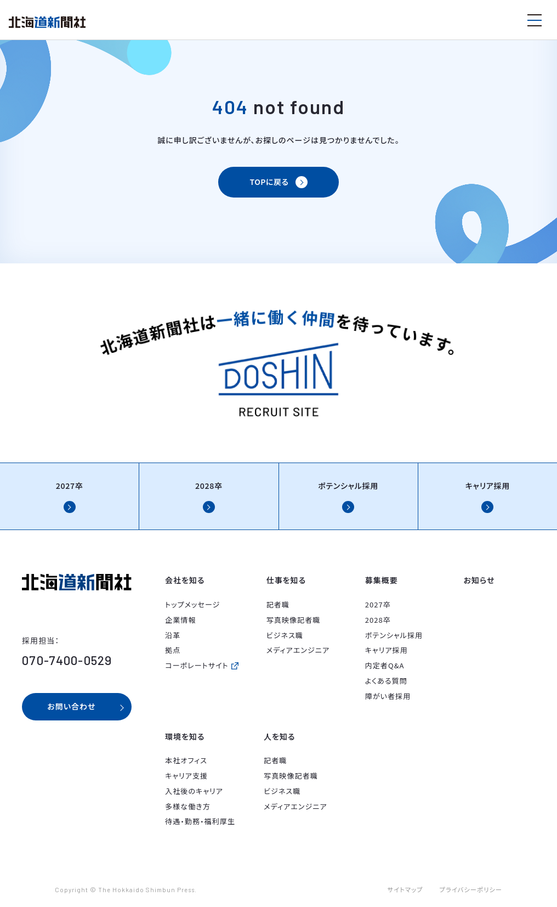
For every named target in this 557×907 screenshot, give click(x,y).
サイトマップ (405, 889)
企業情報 (180, 620)
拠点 (172, 650)
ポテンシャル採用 (394, 635)
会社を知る (184, 579)
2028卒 (378, 620)
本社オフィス (186, 760)
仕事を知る (286, 579)
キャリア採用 (386, 650)
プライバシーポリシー (471, 889)
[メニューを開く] (534, 20)
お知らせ (479, 579)
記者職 (277, 604)
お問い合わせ (71, 706)
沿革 (172, 635)
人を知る (279, 736)
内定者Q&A (385, 665)
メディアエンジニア (297, 650)
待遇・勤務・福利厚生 (200, 821)
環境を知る (184, 736)
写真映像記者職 (293, 620)
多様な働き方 (188, 806)
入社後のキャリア (194, 791)
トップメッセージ (192, 604)
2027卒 (378, 604)
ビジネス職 (284, 635)
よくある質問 (386, 680)
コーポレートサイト (197, 665)
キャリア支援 (186, 775)
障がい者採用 (388, 696)
